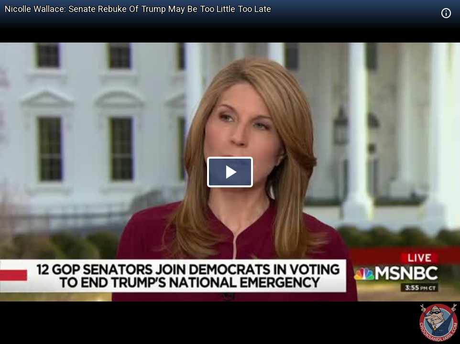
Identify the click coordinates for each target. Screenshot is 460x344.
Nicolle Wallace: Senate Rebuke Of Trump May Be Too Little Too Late (138, 9)
